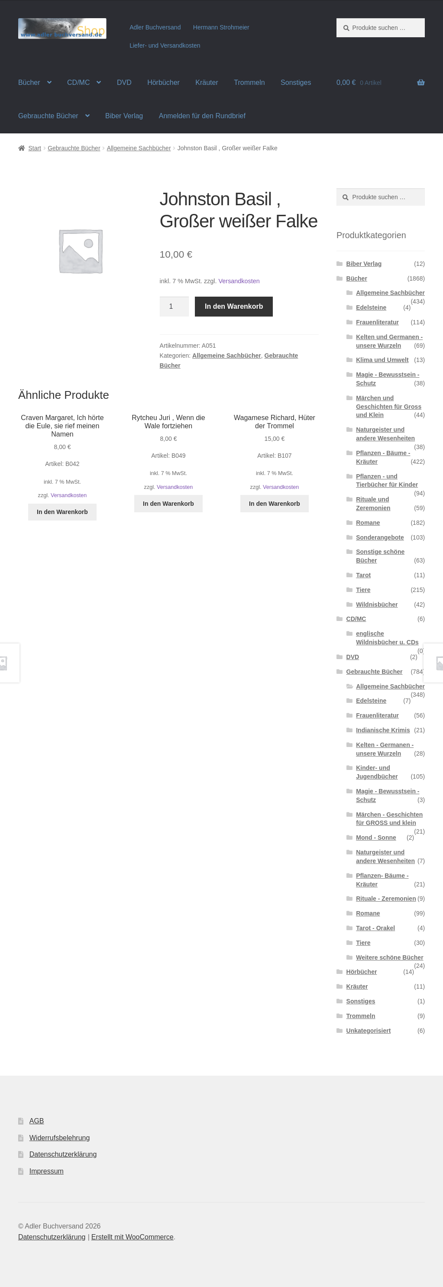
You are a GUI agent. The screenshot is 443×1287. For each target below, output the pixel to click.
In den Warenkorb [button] (62, 511)
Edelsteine (371, 307)
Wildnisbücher (377, 604)
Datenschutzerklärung (63, 1154)
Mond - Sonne (376, 837)
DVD (124, 82)
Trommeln (249, 82)
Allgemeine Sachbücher (139, 148)
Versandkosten (239, 281)
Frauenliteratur (377, 322)
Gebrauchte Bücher (48, 116)
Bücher (29, 82)
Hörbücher (163, 82)
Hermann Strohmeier (221, 27)
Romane (368, 522)
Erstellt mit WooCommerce (132, 1237)
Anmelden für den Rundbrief (202, 116)
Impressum (46, 1171)
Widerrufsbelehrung (59, 1137)
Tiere (363, 589)
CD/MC (78, 82)
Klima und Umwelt (382, 359)
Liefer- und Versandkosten (164, 45)
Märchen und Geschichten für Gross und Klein (388, 407)
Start (34, 148)
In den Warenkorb (234, 306)
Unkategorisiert (368, 1030)
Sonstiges (296, 82)
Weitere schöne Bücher (389, 957)
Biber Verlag (124, 116)
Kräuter (206, 82)
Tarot (363, 575)
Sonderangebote (380, 537)
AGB (36, 1121)
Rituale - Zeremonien (386, 898)
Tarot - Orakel (375, 928)
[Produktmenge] (174, 307)
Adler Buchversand (155, 27)
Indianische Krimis (383, 730)
